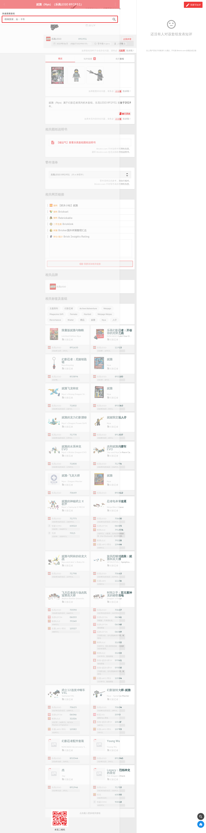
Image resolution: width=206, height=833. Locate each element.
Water (71, 320)
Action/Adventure (88, 308)
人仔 (114, 320)
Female (73, 314)
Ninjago (107, 308)
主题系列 (54, 308)
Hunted (87, 314)
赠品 (82, 320)
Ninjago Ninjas (105, 314)
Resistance (55, 320)
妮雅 (93, 320)
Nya (104, 320)
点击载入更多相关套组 (90, 813)
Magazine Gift (56, 314)
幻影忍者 (69, 308)
